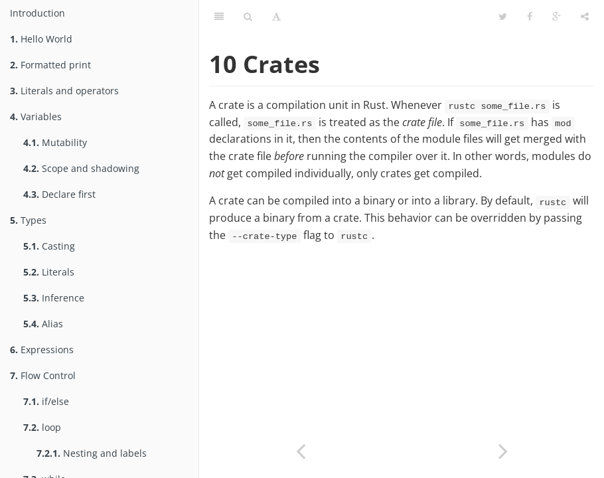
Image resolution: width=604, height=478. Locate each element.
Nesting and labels (92, 453)
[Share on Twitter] (503, 16)
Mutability (55, 142)
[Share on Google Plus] (556, 16)
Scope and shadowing (81, 168)
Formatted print (50, 64)
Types (28, 220)
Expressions (42, 349)
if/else (46, 401)
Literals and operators (64, 90)
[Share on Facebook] (529, 16)
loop (42, 427)
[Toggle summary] (219, 16)
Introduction (37, 13)
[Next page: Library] (503, 450)
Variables (36, 116)
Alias (43, 323)
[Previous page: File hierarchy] (300, 450)
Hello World (41, 39)
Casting (49, 246)
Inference (53, 297)
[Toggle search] (248, 16)
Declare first (59, 194)
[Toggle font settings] (276, 16)
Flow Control (43, 375)
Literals (48, 272)
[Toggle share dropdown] (585, 16)
